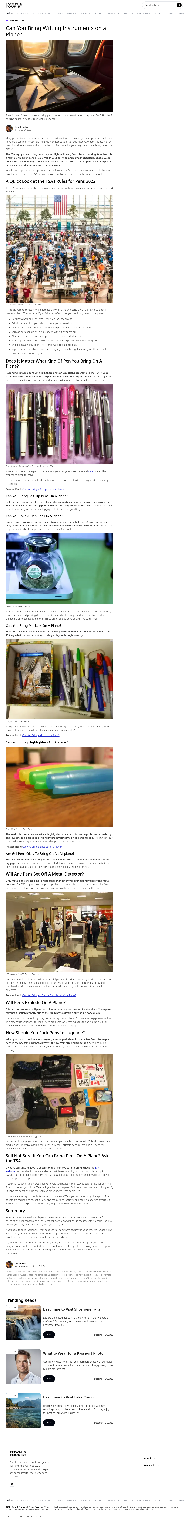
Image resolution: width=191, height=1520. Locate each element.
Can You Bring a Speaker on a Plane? (42, 846)
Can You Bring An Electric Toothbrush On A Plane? (49, 995)
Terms (29, 1516)
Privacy (20, 1516)
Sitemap (39, 1516)
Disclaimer (10, 1516)
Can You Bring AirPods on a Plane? (41, 735)
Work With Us (152, 1465)
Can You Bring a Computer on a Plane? (43, 489)
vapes (91, 471)
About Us (149, 1458)
